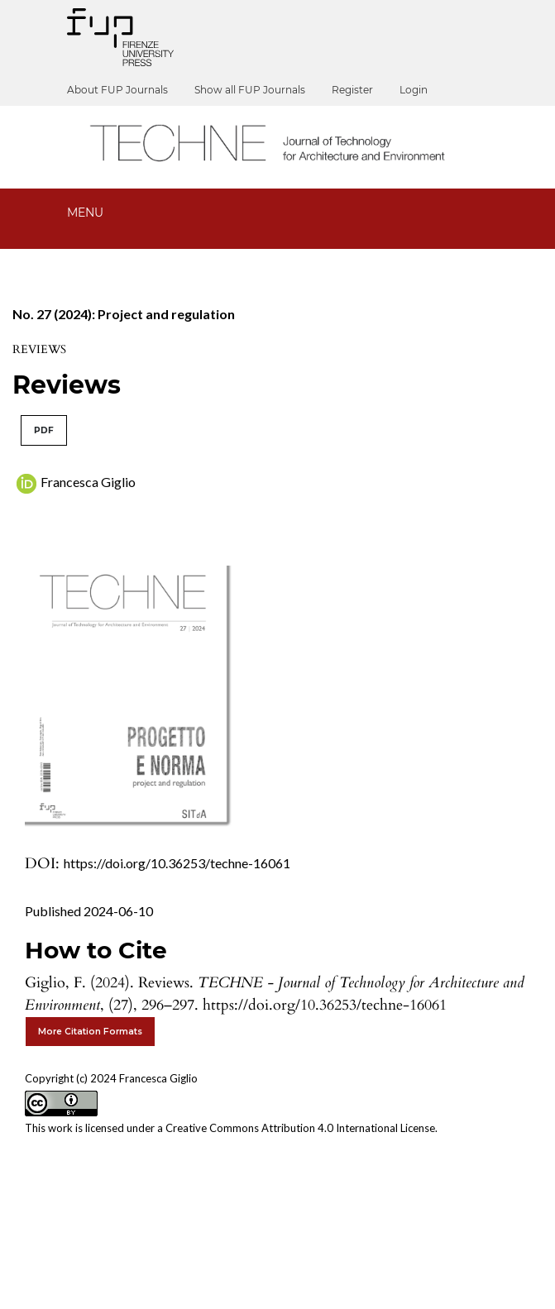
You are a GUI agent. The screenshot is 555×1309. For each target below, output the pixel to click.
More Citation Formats (90, 1031)
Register (352, 90)
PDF (44, 430)
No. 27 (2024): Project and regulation (123, 314)
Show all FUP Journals (249, 90)
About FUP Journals (117, 90)
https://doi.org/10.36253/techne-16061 (177, 863)
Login (414, 90)
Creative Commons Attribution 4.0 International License (300, 1128)
